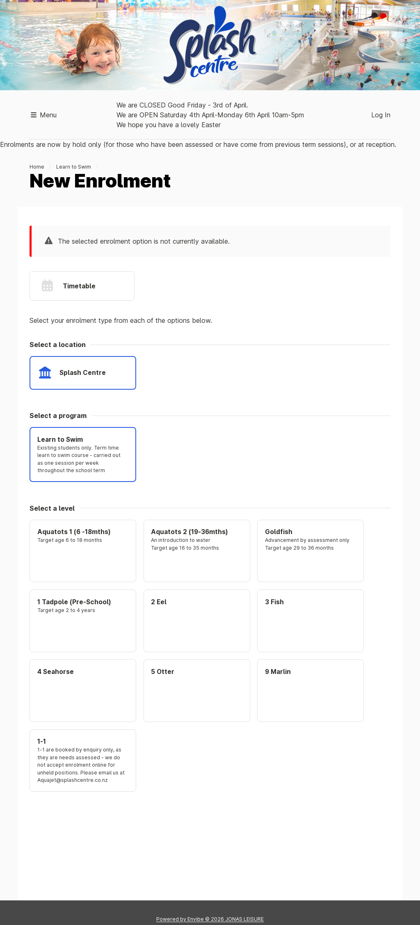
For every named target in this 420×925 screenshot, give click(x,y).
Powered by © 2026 (210, 919)
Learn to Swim (73, 167)
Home (37, 167)
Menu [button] (43, 115)
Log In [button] (380, 115)
